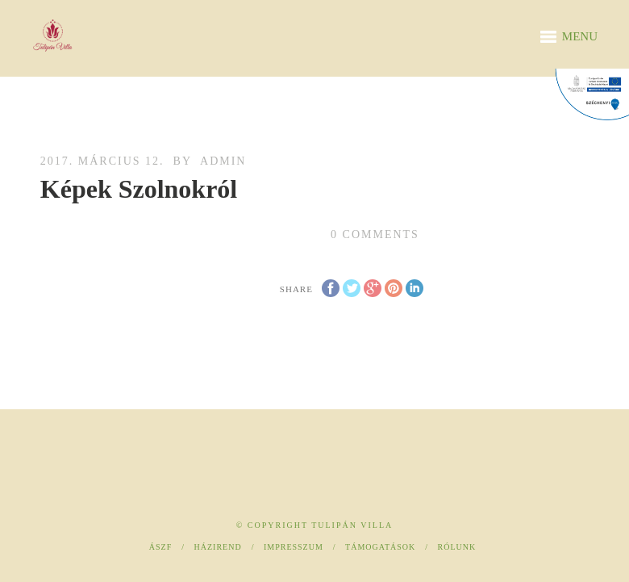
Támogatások (380, 546)
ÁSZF (160, 546)
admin (223, 161)
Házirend (218, 546)
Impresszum (293, 546)
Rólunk (457, 546)
